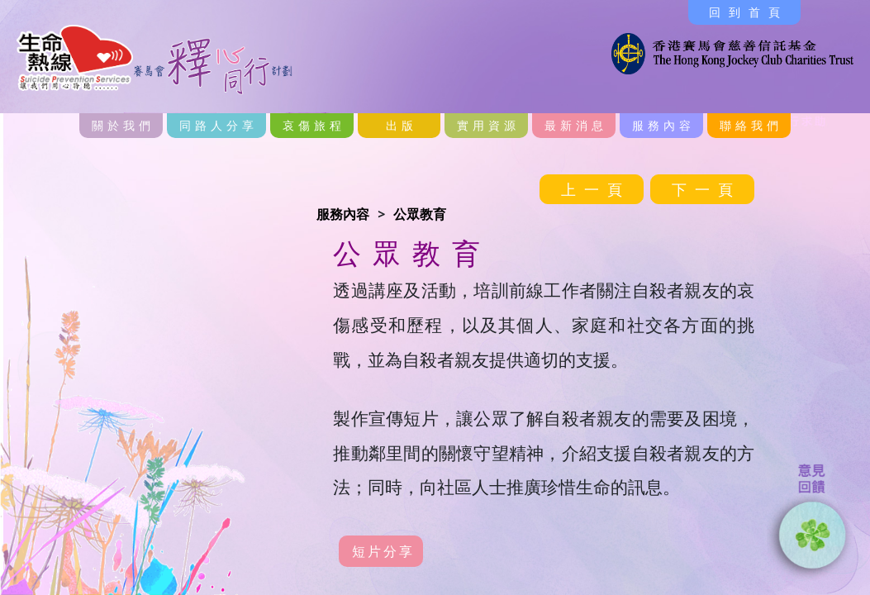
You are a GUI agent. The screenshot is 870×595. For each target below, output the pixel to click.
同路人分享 (218, 125)
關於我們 (123, 125)
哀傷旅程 (314, 125)
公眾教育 (419, 214)
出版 (401, 125)
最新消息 (575, 125)
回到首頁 (748, 12)
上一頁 (595, 189)
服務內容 (663, 125)
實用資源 (488, 125)
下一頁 (706, 189)
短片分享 (383, 551)
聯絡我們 (751, 125)
